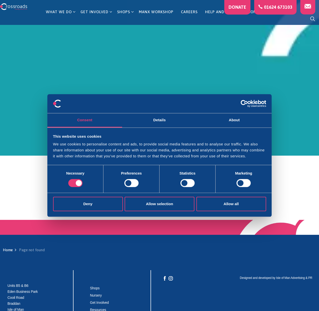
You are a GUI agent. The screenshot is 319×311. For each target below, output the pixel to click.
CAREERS (189, 18)
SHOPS (123, 18)
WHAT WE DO (59, 18)
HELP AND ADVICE (222, 18)
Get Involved (99, 303)
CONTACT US (260, 18)
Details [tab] (159, 120)
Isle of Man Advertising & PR (294, 278)
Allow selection (159, 204)
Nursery (96, 295)
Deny (87, 204)
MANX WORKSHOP (156, 18)
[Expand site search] (312, 18)
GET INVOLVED (94, 18)
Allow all (231, 204)
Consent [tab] (84, 120)
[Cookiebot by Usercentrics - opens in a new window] (244, 103)
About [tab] (234, 120)
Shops (94, 288)
